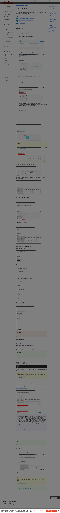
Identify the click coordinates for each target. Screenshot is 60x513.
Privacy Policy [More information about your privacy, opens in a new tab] (4, 512)
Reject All (49, 510)
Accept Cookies (55, 510)
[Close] (59, 511)
